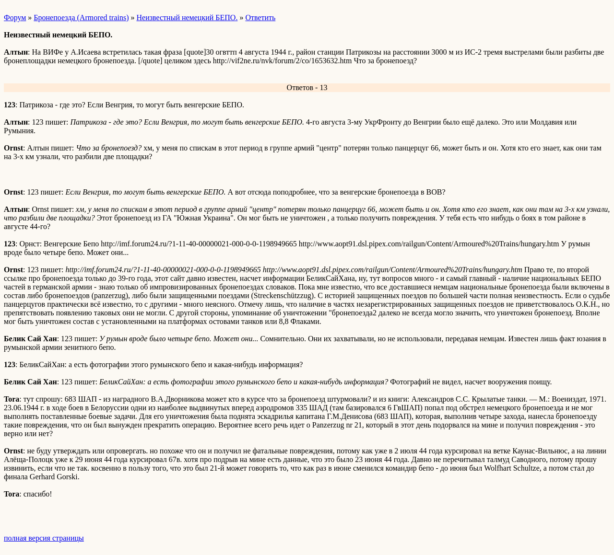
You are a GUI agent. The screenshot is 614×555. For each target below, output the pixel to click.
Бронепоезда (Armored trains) (81, 17)
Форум (15, 17)
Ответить (260, 17)
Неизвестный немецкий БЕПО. (186, 17)
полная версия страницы (44, 538)
